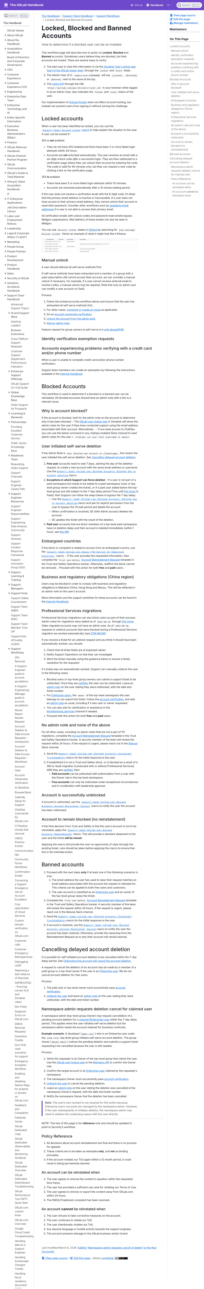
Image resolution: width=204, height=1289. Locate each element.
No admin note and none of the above (185, 127)
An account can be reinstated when (183, 185)
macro (65, 130)
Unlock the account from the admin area (71, 318)
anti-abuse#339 (113, 329)
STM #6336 (98, 633)
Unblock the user (57, 996)
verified (82, 683)
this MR (64, 531)
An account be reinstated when (185, 193)
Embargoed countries (183, 100)
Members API (101, 1062)
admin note (53, 687)
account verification (112, 699)
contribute (107, 1258)
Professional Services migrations (184, 118)
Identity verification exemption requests (182, 57)
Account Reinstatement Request (100, 559)
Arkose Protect (78, 102)
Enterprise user (105, 892)
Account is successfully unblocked (185, 135)
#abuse (132, 743)
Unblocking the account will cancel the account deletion (97, 960)
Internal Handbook (71, 373)
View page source (182, 15)
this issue (129, 491)
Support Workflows (108, 16)
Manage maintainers (184, 23)
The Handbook (50, 16)
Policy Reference (181, 178)
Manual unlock (179, 50)
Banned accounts (180, 154)
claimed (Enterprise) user (94, 1019)
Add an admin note (58, 323)
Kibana (93, 229)
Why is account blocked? (180, 85)
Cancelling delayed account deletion (181, 160)
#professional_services (60, 711)
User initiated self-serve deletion (185, 94)
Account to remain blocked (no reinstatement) (182, 145)
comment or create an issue (83, 309)
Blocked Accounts (180, 79)
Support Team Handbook (78, 16)
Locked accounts (180, 46)
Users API (58, 83)
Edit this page (180, 19)
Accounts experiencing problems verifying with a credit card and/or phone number (185, 69)
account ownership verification (73, 314)
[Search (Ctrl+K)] (189, 5)
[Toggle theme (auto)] (169, 5)
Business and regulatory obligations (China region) (185, 108)
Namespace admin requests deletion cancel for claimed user (185, 170)
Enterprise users (61, 695)
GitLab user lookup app (93, 421)
